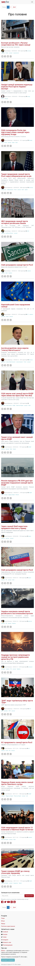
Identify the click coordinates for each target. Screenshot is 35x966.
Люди (3, 918)
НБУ (28, 231)
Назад (4, 7)
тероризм (15, 883)
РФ (6, 579)
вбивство (3, 405)
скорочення (16, 53)
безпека (31, 187)
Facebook (5, 932)
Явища (3, 923)
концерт (3, 669)
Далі (14, 7)
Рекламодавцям (7, 945)
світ (27, 796)
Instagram (5, 939)
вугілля (30, 621)
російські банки (9, 233)
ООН (2, 494)
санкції (10, 53)
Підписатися (29, 895)
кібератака (3, 189)
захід (29, 96)
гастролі (30, 666)
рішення (3, 316)
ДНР (2, 710)
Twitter (4, 937)
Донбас (6, 710)
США (16, 142)
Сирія (13, 142)
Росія (7, 53)
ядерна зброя (11, 494)
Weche (3, 950)
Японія (17, 494)
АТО (30, 708)
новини (3, 53)
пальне (7, 538)
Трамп (26, 189)
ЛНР (10, 710)
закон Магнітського (10, 361)
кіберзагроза (10, 189)
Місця (3, 921)
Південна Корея (9, 796)
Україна (10, 273)
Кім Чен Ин (9, 405)
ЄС (28, 314)
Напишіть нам (7, 942)
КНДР (14, 405)
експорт (29, 50)
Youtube (5, 934)
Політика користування (8, 926)
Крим (29, 536)
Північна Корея (19, 405)
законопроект (19, 361)
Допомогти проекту (8, 960)
